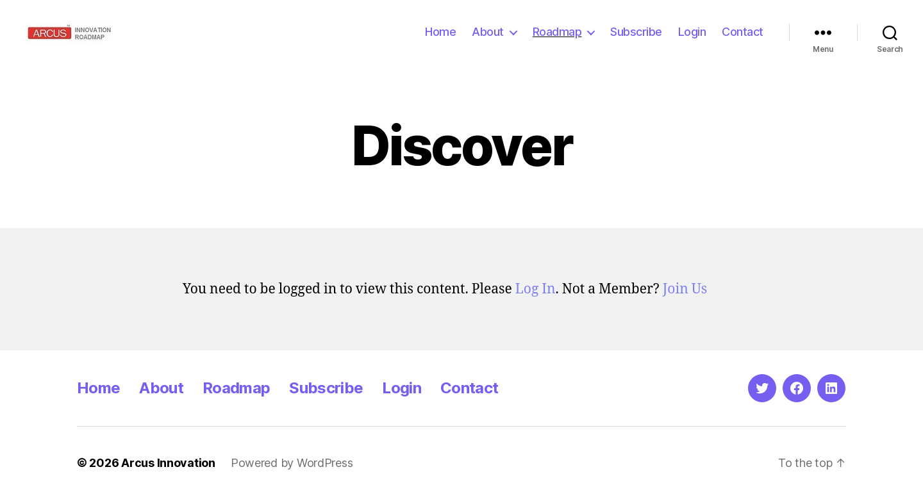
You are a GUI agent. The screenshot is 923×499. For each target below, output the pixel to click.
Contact (742, 31)
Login (692, 31)
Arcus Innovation (168, 463)
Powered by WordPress (292, 463)
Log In (535, 289)
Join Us (685, 289)
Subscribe (636, 31)
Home (440, 31)
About (488, 31)
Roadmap (557, 31)
